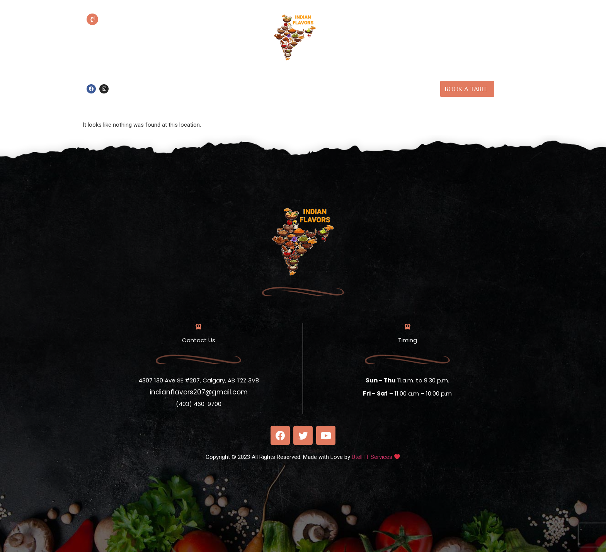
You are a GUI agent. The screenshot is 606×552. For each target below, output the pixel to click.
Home (299, 79)
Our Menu (374, 79)
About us (333, 79)
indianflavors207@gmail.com (199, 392)
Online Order (258, 79)
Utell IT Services (372, 456)
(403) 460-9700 (145, 30)
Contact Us (314, 97)
